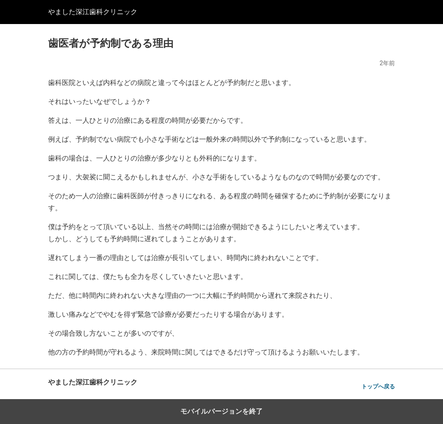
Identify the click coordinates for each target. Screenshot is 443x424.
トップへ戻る (378, 386)
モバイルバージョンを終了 (221, 411)
